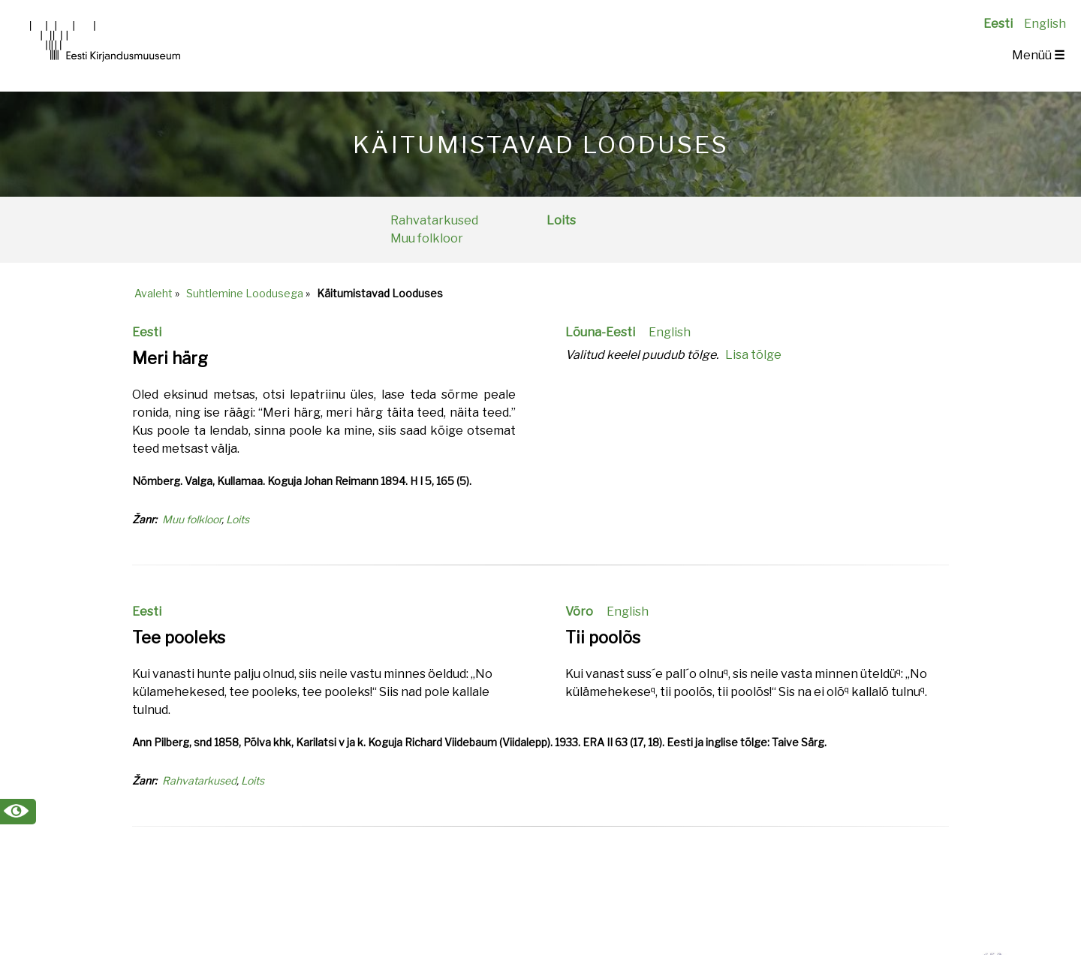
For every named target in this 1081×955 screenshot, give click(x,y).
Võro (579, 611)
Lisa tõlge (753, 355)
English (1045, 24)
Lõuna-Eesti (600, 332)
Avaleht (153, 293)
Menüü (1038, 55)
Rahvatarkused (434, 220)
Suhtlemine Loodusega (244, 293)
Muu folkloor (426, 238)
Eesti (998, 24)
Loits (561, 220)
